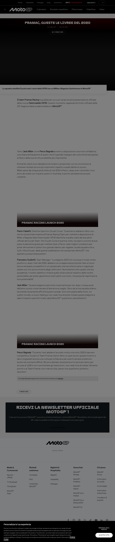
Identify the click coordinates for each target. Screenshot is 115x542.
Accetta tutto (104, 535)
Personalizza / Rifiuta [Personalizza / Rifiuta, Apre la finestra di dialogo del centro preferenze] (104, 528)
